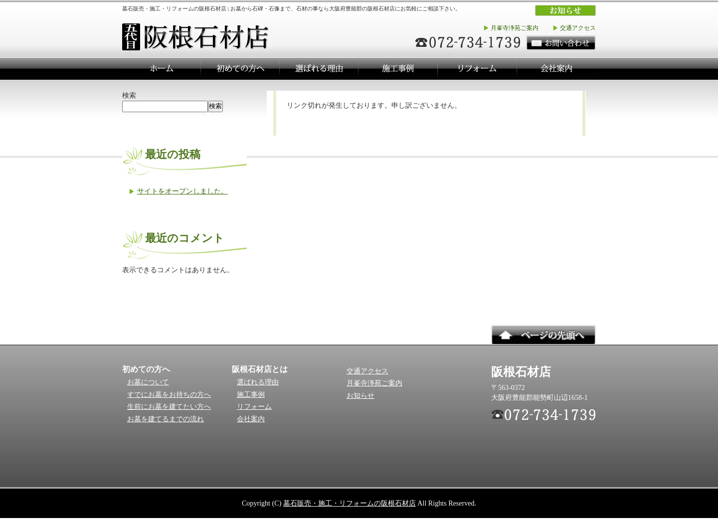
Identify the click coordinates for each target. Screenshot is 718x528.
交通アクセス (578, 27)
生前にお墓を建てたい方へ (169, 406)
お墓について (148, 382)
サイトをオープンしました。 (182, 191)
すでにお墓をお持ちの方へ (169, 394)
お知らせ (360, 395)
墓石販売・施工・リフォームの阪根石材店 (349, 503)
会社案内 (251, 419)
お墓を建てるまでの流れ (165, 419)
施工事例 (251, 394)
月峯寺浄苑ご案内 (514, 27)
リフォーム (254, 406)
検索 (129, 95)
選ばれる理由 (258, 382)
